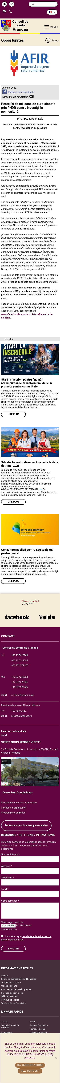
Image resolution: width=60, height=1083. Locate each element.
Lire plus (13, 414)
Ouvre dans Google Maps (17, 792)
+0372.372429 (18, 711)
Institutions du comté (11, 982)
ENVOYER (13, 948)
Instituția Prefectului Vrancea (10, 1026)
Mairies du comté (9, 986)
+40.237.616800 (19, 655)
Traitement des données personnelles (26, 825)
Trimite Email (5, 11)
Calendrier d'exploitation (13, 807)
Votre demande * (10, 900)
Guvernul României (38, 1032)
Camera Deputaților (39, 1025)
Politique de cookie (10, 1000)
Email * (4, 889)
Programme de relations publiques (19, 802)
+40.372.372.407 (19, 665)
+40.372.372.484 (19, 687)
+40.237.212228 (19, 677)
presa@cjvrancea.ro (21, 716)
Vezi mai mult (30, 1071)
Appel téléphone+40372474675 (11, 11)
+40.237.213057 (19, 660)
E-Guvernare (6, 1032)
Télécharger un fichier (12, 922)
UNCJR (4, 1021)
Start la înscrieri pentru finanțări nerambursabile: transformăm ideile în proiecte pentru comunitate (26, 383)
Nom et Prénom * (10, 854)
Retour (52, 41)
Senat (32, 1021)
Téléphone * (7, 877)
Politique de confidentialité (13, 1003)
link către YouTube (47, 617)
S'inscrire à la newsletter (15, 97)
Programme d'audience (13, 812)
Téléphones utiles (9, 996)
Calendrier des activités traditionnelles (18, 979)
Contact (4, 975)
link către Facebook (17, 617)
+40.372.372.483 (19, 682)
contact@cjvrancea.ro (22, 695)
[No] (56, 1058)
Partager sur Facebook (21, 92)
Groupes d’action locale (12, 993)
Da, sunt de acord (30, 1065)
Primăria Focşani (37, 1029)
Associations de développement (16, 989)
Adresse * (6, 866)
